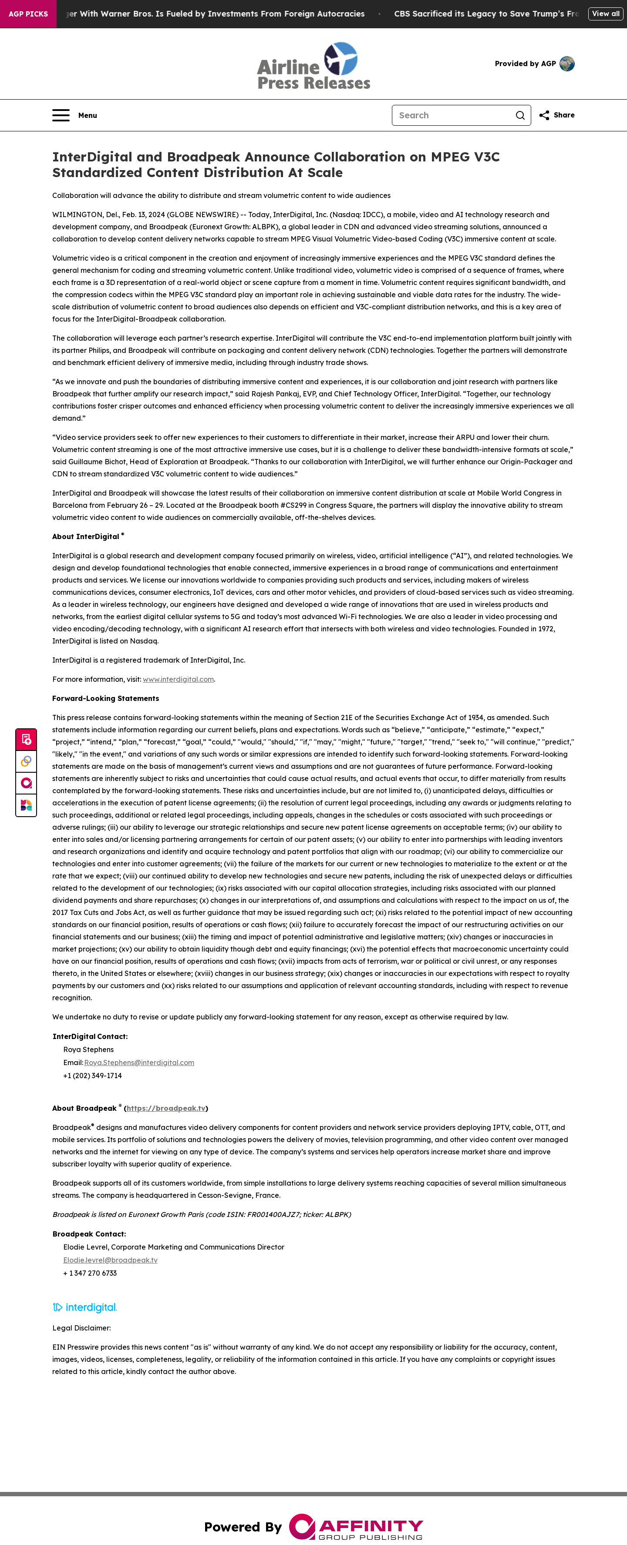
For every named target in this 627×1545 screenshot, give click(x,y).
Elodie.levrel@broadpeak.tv (110, 1260)
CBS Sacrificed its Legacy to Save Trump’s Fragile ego (517, 14)
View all (606, 13)
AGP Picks (28, 14)
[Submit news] (26, 740)
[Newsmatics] (26, 805)
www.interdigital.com (178, 679)
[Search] (451, 115)
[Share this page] (556, 115)
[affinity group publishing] (26, 783)
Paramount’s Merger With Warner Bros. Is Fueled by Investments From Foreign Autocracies (193, 14)
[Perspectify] (26, 762)
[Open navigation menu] (74, 115)
